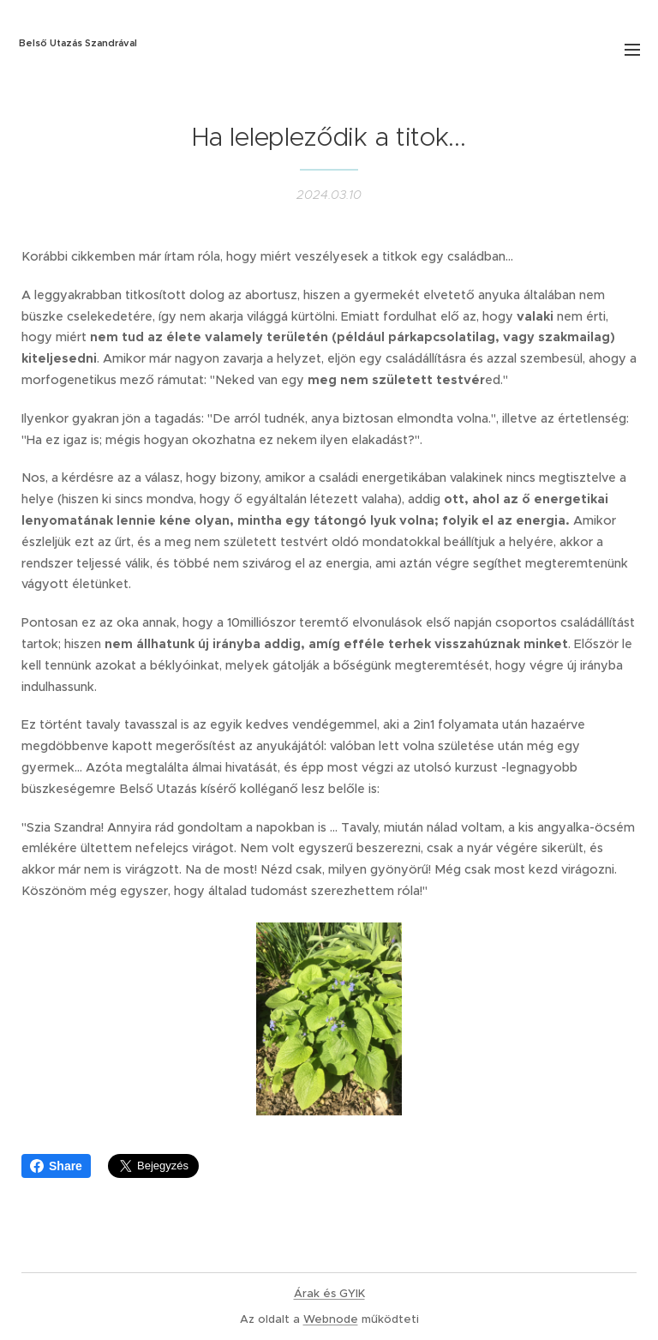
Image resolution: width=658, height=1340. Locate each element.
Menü (632, 50)
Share (56, 1166)
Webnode (330, 1319)
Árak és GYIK (329, 1293)
